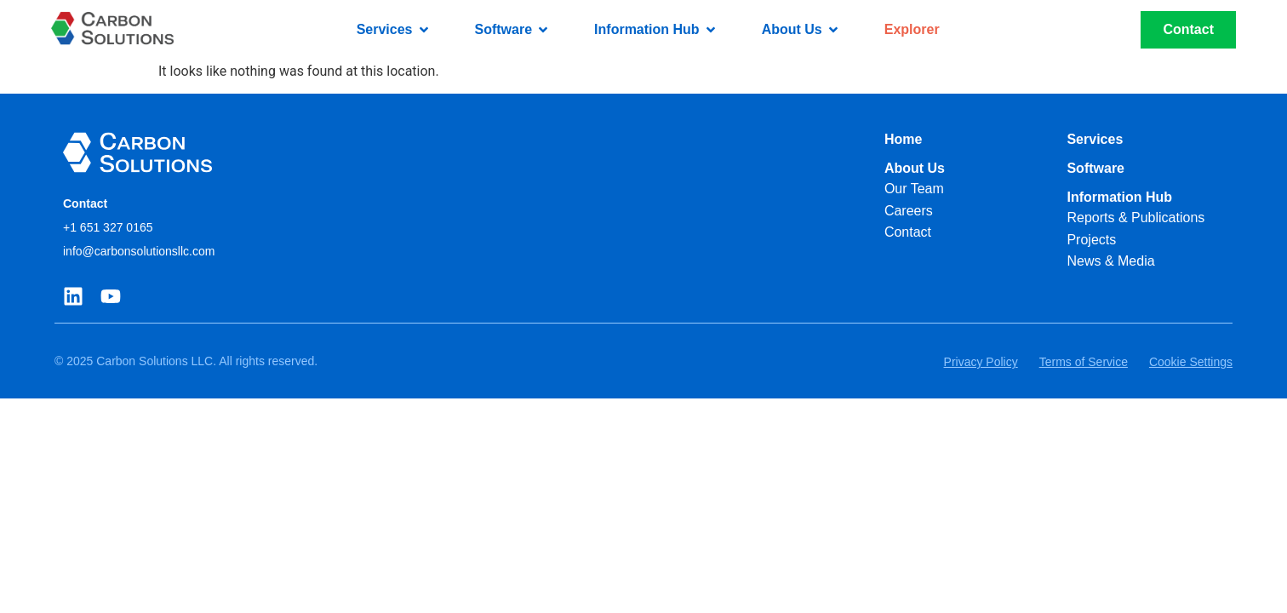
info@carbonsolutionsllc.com (138, 251)
